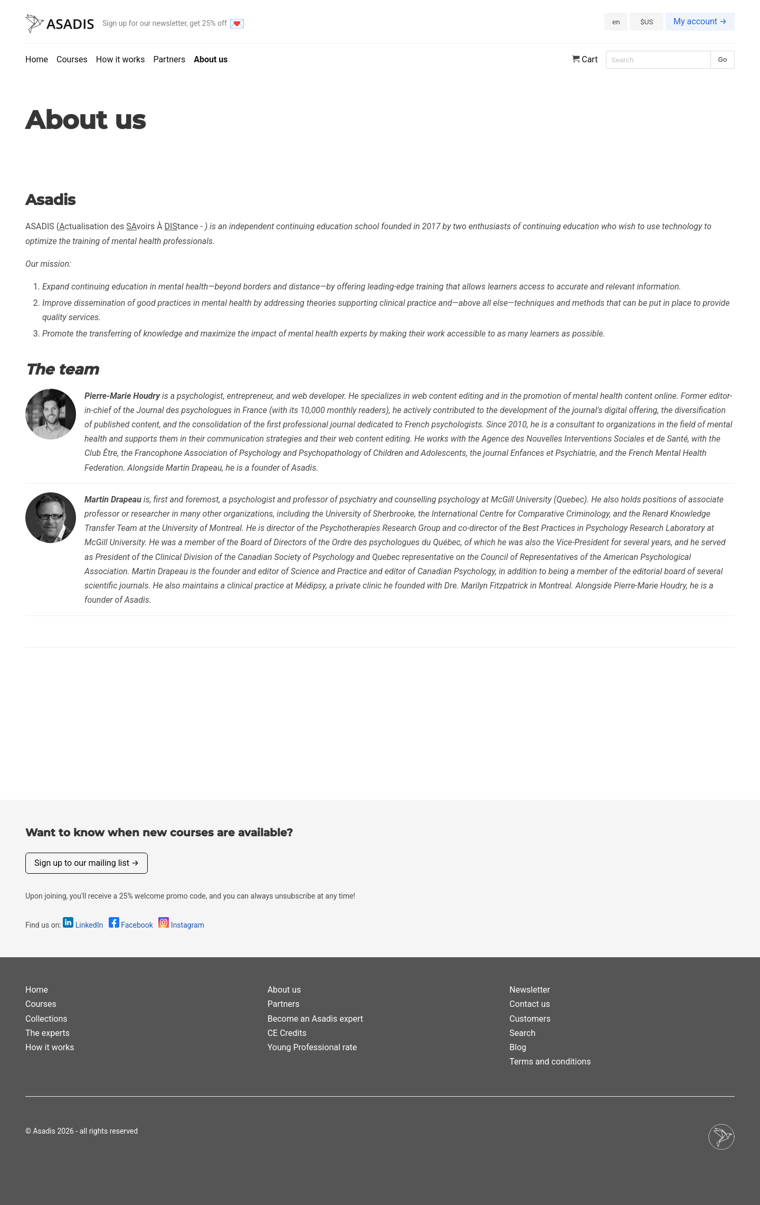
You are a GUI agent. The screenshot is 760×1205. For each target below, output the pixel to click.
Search (522, 1033)
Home (36, 59)
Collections (46, 1019)
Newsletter (529, 990)
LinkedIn (83, 925)
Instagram (181, 925)
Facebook (132, 925)
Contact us (529, 1004)
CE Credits (287, 1033)
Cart (585, 59)
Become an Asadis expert (315, 1019)
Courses (72, 59)
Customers (529, 1019)
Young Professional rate (312, 1047)
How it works (120, 59)
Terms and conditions (550, 1062)
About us (210, 59)
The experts (47, 1033)
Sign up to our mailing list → (86, 863)
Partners (169, 59)
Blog (517, 1047)
